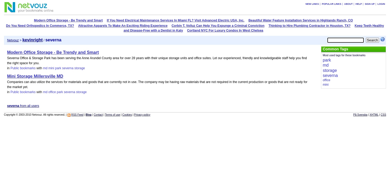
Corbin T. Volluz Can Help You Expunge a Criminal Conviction (218, 26)
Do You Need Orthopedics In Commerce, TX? (40, 26)
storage (79, 68)
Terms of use (112, 114)
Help (359, 4)
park (58, 68)
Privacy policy (142, 114)
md (45, 68)
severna (67, 68)
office (52, 92)
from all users (23, 106)
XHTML (374, 114)
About (348, 4)
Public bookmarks (23, 68)
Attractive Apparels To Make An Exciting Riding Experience (122, 26)
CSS (383, 114)
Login (381, 4)
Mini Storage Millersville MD (35, 76)
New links (312, 4)
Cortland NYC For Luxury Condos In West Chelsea (225, 30)
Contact (98, 114)
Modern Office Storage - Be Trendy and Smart (68, 20)
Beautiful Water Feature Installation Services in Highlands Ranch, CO (300, 20)
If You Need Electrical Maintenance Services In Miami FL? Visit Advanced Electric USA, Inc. (175, 20)
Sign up (370, 4)
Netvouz (13, 40)
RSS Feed (77, 114)
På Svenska (360, 114)
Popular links (331, 4)
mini (51, 68)
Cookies (127, 114)
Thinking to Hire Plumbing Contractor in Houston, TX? (309, 26)
